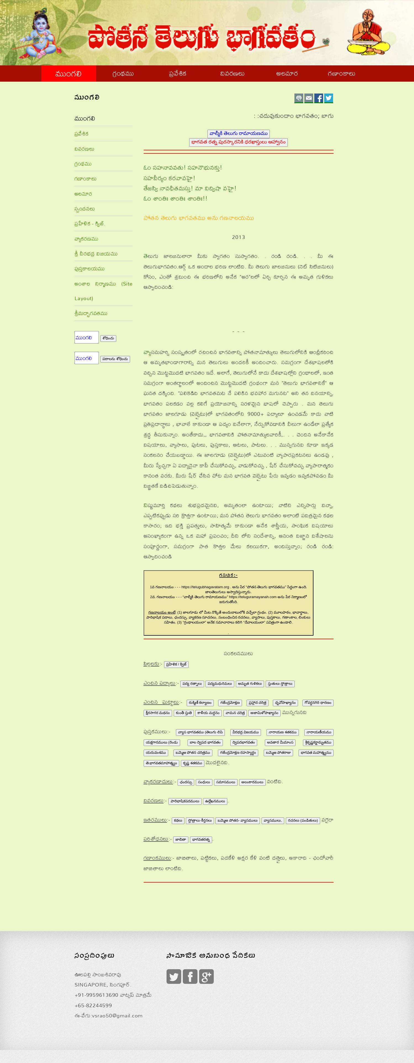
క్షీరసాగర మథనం (158, 713)
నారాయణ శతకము (283, 732)
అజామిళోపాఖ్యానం (264, 713)
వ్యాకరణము (87, 238)
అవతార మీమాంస (280, 742)
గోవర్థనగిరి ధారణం (318, 702)
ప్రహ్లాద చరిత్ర (258, 702)
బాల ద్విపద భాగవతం (205, 742)
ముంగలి (69, 73)
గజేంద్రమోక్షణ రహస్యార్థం (238, 752)
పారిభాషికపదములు (185, 801)
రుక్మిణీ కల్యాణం (200, 702)
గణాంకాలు (342, 73)
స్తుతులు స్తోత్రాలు (280, 683)
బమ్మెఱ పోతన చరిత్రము (193, 752)
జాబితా (180, 839)
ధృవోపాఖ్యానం (285, 702)
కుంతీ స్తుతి (184, 713)
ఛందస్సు (186, 782)
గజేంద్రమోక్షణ (230, 702)
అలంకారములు (252, 782)
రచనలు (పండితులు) (303, 820)
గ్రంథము (123, 73)
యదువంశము (156, 752)
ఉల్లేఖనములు (215, 801)
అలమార (287, 73)
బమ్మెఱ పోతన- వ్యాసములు (238, 820)
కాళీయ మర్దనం (208, 713)
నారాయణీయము (319, 732)
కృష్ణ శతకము (192, 763)
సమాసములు (225, 782)
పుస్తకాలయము (90, 268)
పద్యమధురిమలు (220, 683)
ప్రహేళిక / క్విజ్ (176, 664)
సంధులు (204, 782)
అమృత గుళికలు (250, 683)
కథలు (178, 820)
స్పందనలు (85, 208)
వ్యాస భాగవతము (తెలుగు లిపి (200, 732)
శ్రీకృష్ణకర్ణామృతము (318, 742)
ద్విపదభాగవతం (244, 742)
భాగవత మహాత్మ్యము (316, 752)
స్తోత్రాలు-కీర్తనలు (200, 820)
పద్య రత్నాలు (192, 683)
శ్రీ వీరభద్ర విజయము (96, 253)
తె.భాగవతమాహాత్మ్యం (161, 763)
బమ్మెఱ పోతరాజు (278, 752)
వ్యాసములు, (273, 820)
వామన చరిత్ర (235, 713)
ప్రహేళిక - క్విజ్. (90, 223)
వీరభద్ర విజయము (246, 732)
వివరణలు (232, 73)
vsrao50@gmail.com (117, 1015)
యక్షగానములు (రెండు (162, 742)
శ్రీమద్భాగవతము (91, 313)
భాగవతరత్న (201, 839)
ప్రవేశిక (178, 73)
